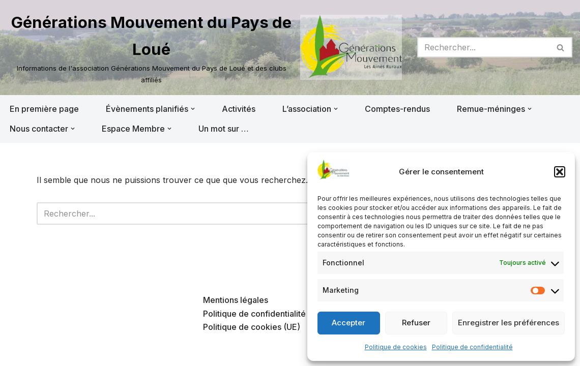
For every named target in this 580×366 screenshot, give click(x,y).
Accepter (348, 322)
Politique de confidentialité (472, 347)
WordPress (110, 353)
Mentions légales (235, 300)
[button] (560, 172)
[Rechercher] (483, 47)
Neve (18, 353)
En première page (44, 109)
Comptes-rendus (397, 109)
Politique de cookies (396, 347)
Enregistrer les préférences (508, 322)
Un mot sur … (223, 129)
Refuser (416, 322)
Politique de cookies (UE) (251, 327)
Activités (238, 109)
